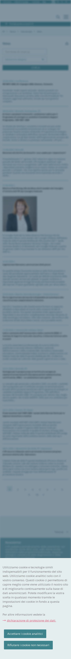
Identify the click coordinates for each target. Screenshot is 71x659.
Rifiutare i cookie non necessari (28, 645)
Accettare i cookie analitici (25, 634)
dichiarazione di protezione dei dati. (31, 620)
